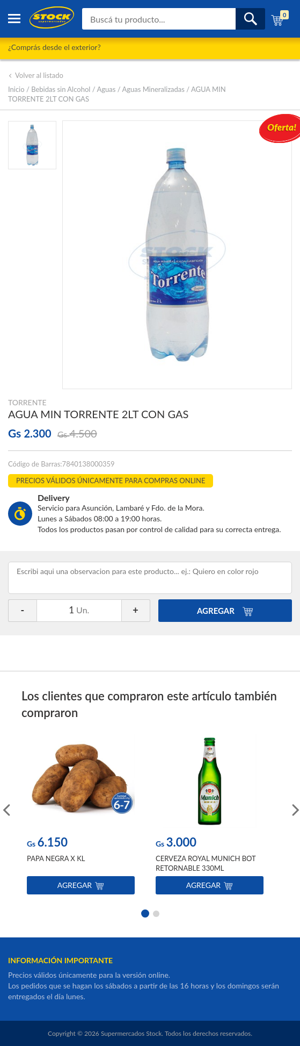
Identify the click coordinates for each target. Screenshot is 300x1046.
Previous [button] (5, 809)
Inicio (16, 89)
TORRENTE (27, 402)
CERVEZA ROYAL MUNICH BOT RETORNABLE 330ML (205, 863)
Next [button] (294, 809)
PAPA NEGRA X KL (56, 858)
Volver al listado (35, 75)
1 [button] (144, 912)
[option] (80, 816)
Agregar (80, 885)
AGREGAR (225, 610)
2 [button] (156, 912)
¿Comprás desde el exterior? (54, 47)
